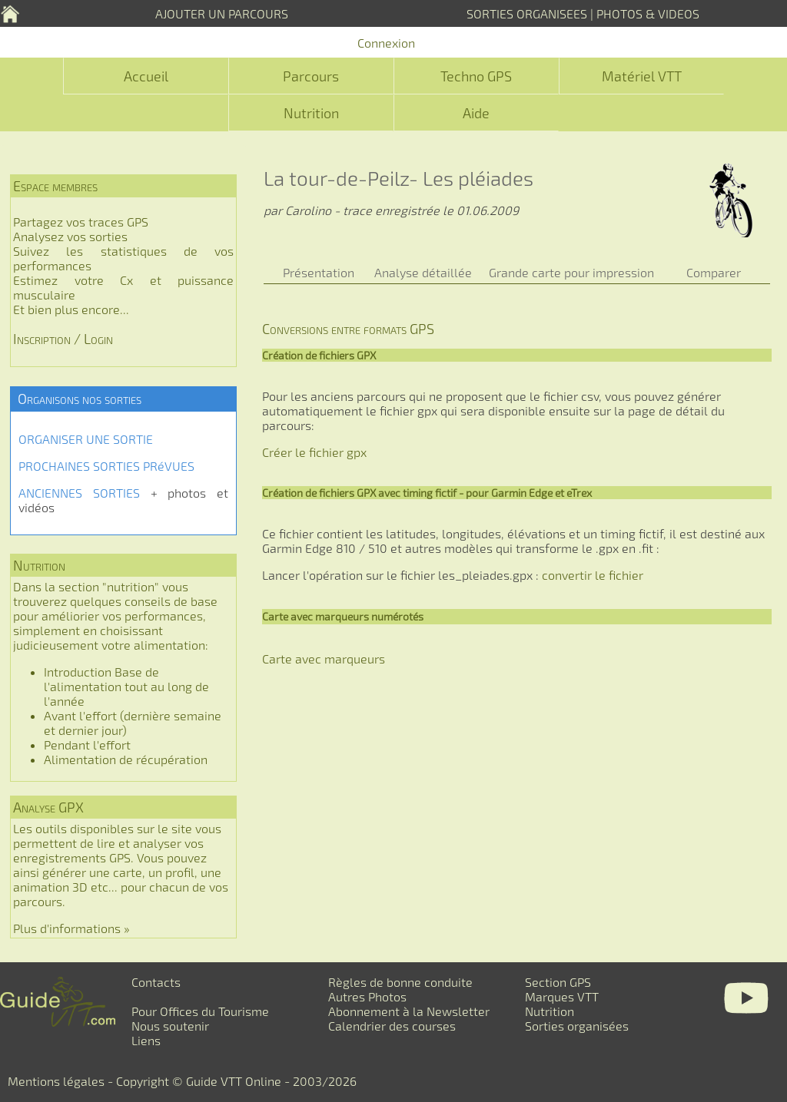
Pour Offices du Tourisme (200, 1011)
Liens (146, 1040)
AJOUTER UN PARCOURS (221, 13)
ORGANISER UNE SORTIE (85, 439)
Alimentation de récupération (126, 759)
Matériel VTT (642, 76)
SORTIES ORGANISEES (527, 13)
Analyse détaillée (423, 272)
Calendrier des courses (392, 1025)
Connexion (386, 42)
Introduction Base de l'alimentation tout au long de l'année (126, 686)
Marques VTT (562, 996)
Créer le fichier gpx (314, 452)
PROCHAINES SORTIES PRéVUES (106, 465)
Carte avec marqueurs (323, 658)
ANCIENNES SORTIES (79, 492)
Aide (476, 112)
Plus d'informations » (71, 928)
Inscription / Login (63, 338)
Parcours (311, 76)
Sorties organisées (577, 1025)
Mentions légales (56, 1081)
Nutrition (311, 112)
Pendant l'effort (87, 744)
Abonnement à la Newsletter (409, 1011)
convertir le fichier (592, 575)
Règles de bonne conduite (400, 982)
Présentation (318, 272)
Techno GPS (476, 76)
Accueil (146, 76)
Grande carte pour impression (571, 272)
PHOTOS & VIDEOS (647, 13)
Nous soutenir (170, 1025)
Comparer (713, 272)
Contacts (156, 982)
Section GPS (558, 982)
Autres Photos (367, 996)
